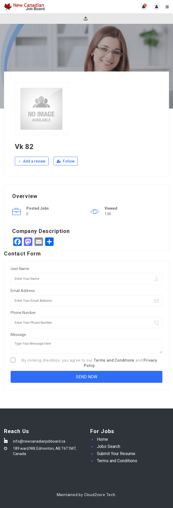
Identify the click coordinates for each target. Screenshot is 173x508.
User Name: (20, 269)
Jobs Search (108, 446)
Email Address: (23, 291)
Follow (66, 161)
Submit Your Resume (116, 453)
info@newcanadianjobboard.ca (39, 441)
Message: (19, 334)
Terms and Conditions (114, 360)
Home (102, 439)
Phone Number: (24, 313)
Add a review (31, 161)
